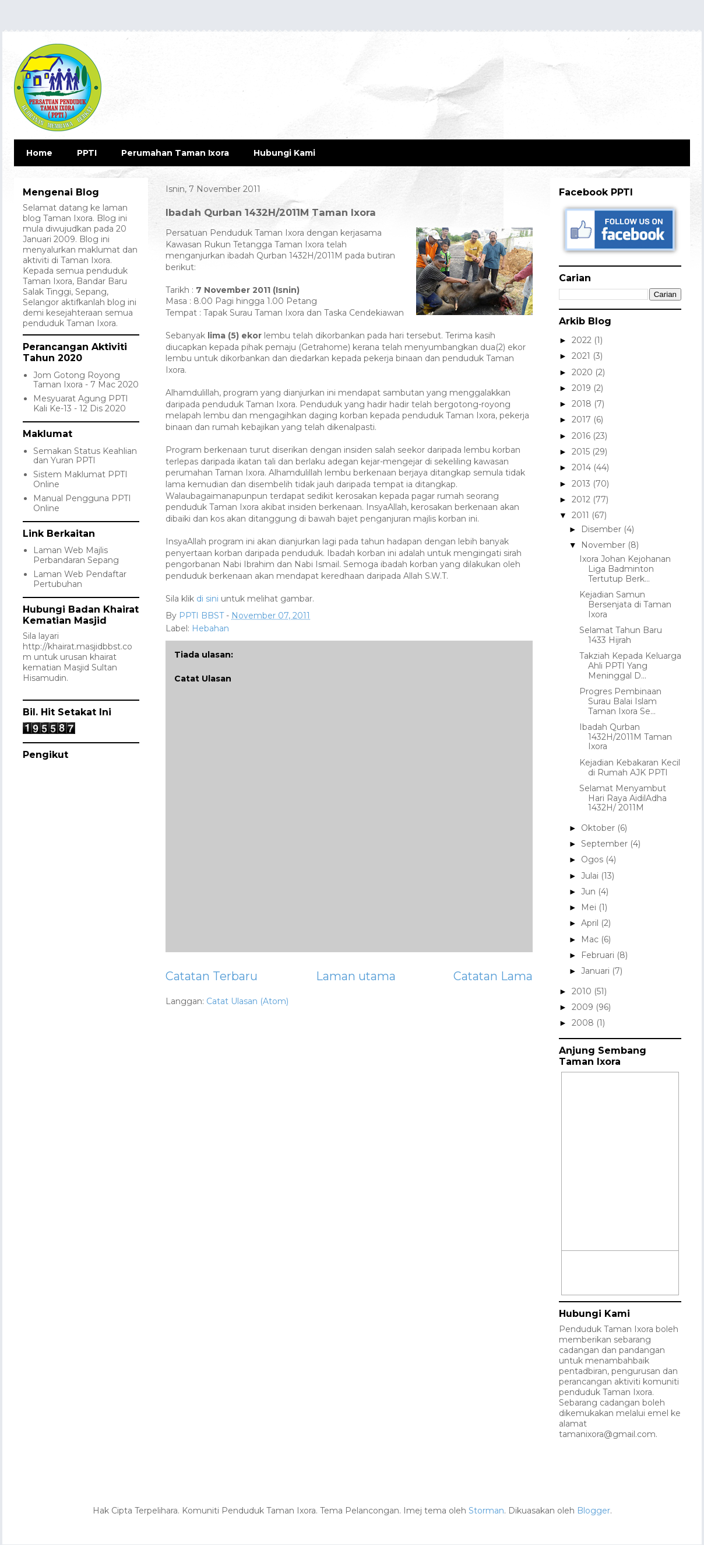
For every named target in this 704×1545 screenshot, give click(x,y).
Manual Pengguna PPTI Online (82, 503)
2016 (582, 436)
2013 (582, 483)
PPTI (87, 153)
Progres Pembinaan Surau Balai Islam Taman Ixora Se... (620, 701)
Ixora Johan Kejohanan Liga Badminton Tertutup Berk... (625, 569)
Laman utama (356, 976)
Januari (596, 971)
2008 (584, 1023)
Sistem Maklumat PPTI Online (80, 479)
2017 (582, 419)
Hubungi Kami (284, 153)
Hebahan (210, 628)
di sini (207, 598)
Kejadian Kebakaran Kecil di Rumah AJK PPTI (629, 767)
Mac (591, 939)
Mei (590, 907)
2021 (582, 356)
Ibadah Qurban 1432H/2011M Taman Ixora (625, 737)
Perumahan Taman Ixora (175, 153)
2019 (582, 388)
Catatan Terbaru (212, 976)
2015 (582, 451)
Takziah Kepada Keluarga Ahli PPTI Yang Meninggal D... (630, 666)
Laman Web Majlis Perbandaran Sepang (76, 555)
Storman (486, 1510)
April (591, 923)
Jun (589, 891)
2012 (582, 499)
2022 (583, 340)
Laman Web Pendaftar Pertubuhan (79, 579)
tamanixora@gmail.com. (608, 1434)
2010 (583, 991)
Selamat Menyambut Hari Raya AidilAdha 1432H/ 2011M (623, 798)
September (605, 843)
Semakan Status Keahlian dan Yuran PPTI (85, 456)
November (604, 545)
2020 (583, 372)
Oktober (599, 828)
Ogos (593, 859)
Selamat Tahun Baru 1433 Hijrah (620, 635)
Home (39, 153)
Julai (591, 876)
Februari (599, 955)
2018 (583, 404)
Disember (602, 529)
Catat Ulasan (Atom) (247, 1001)
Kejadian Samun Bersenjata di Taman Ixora (625, 604)
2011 (582, 515)
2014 (582, 467)
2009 (584, 1007)
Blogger (593, 1510)
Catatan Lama (493, 976)
